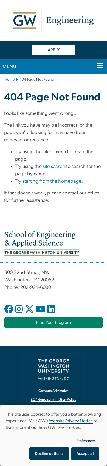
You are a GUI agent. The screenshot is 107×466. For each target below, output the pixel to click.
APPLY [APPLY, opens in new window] (54, 50)
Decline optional (49, 454)
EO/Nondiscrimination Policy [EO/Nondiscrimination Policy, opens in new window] (53, 399)
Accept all (85, 454)
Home (9, 79)
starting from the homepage (51, 181)
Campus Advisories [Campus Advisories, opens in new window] (53, 391)
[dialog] (53, 436)
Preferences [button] (86, 441)
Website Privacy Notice (71, 421)
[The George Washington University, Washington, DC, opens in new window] (53, 368)
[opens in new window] (9, 313)
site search (54, 166)
